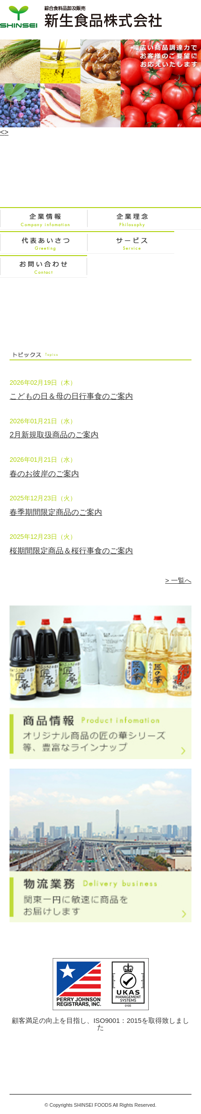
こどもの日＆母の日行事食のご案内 (71, 396)
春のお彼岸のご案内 (44, 474)
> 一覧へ (178, 580)
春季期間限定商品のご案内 (56, 512)
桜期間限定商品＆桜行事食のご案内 (71, 551)
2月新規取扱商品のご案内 (54, 435)
